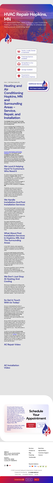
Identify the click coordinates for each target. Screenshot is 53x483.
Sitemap (36, 475)
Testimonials (32, 458)
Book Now (41, 449)
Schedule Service (31, 426)
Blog (30, 453)
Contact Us (32, 451)
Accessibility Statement (28, 475)
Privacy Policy (18, 475)
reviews (15, 335)
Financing (31, 456)
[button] (36, 479)
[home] (24, 2)
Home (5, 83)
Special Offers (42, 451)
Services (31, 449)
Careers (40, 456)
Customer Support (43, 453)
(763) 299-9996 (41, 426)
